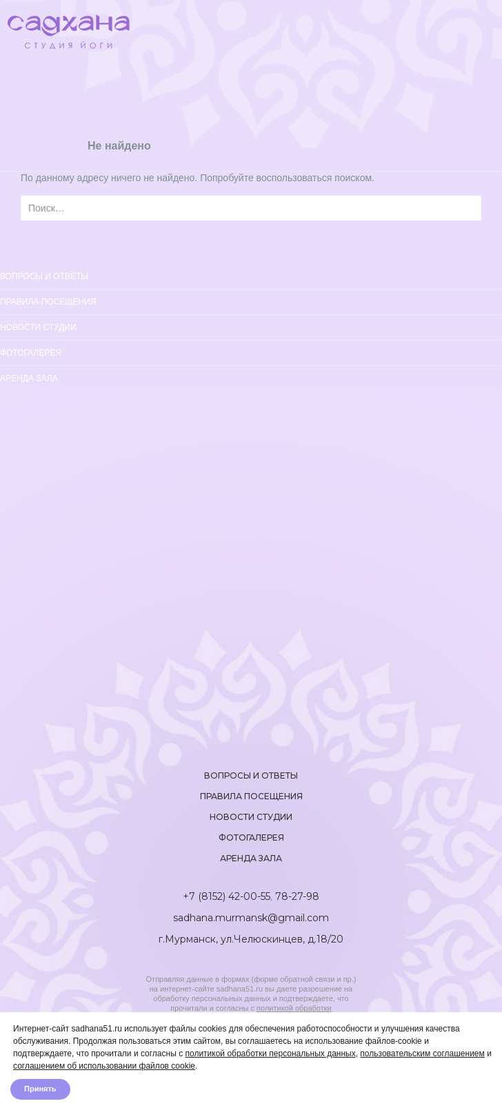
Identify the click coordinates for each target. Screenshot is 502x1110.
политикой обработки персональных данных (270, 1053)
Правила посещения (48, 302)
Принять (40, 1089)
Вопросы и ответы (251, 775)
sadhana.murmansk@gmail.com (251, 918)
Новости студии (38, 327)
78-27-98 (297, 896)
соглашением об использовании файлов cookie (104, 1066)
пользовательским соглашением (422, 1053)
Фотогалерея (30, 353)
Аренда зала (29, 378)
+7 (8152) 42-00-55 (226, 896)
